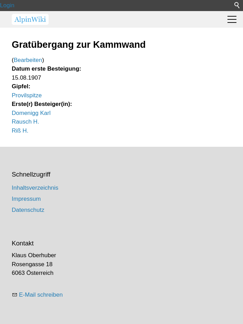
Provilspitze (27, 95)
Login (7, 5)
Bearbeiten (28, 60)
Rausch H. (25, 121)
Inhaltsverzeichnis (35, 187)
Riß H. (20, 130)
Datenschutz (28, 210)
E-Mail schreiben (41, 294)
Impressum (26, 199)
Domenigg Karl (31, 113)
